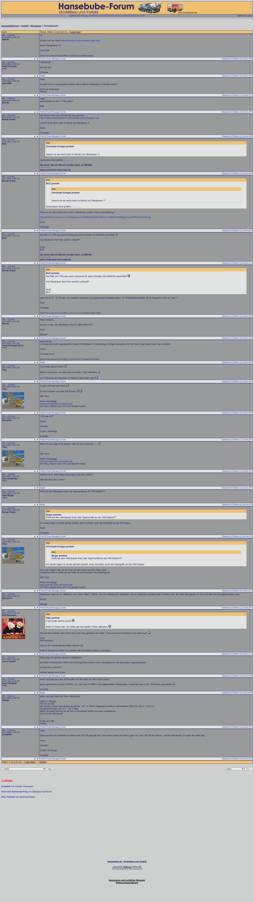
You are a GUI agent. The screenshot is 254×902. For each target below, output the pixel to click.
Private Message (52, 59)
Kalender (135, 16)
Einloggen (85, 16)
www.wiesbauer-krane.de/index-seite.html (80, 40)
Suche (102, 16)
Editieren (236, 59)
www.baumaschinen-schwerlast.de (56, 404)
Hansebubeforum (10, 26)
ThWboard (127, 867)
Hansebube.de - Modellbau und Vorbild (126, 861)
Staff (143, 16)
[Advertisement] (127, 809)
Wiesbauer (36, 26)
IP (251, 59)
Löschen (245, 59)
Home (119, 16)
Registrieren (74, 16)
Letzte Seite (75, 32)
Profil (42, 59)
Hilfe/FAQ (94, 16)
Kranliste (5, 786)
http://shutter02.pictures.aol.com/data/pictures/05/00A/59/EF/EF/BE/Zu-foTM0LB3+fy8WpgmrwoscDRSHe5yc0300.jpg (95, 217)
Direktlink (11, 35)
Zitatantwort (226, 59)
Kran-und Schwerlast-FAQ (14, 791)
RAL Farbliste (8, 797)
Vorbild (24, 26)
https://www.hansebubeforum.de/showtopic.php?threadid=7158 (69, 118)
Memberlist (111, 16)
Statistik (127, 16)
